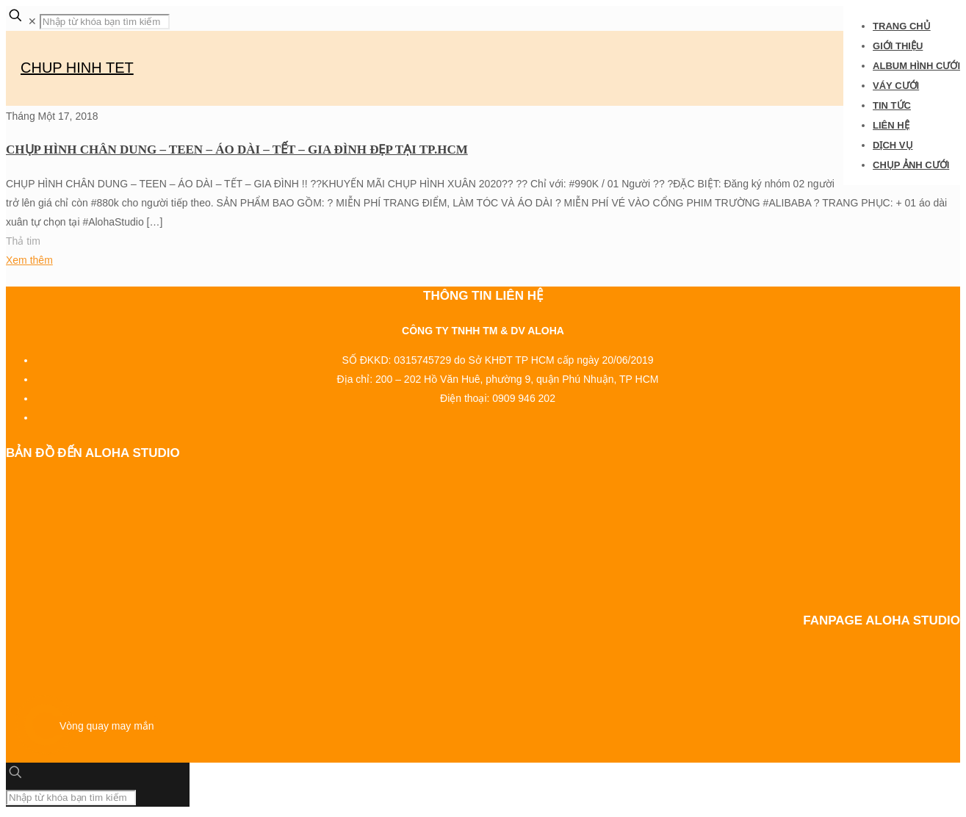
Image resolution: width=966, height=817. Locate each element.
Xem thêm (29, 260)
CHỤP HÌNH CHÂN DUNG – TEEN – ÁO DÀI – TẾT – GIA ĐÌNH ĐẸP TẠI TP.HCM (237, 149)
